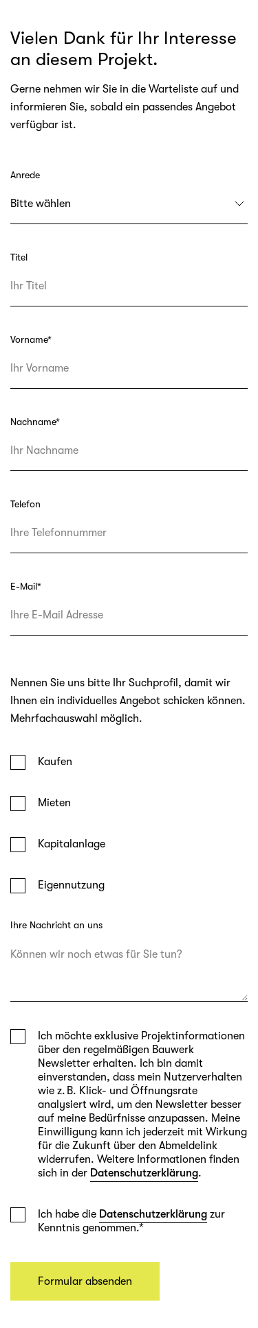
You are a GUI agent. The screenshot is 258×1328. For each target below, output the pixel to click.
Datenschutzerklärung (144, 1173)
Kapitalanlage (71, 844)
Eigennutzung (71, 885)
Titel (19, 257)
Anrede (25, 175)
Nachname (35, 421)
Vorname (31, 339)
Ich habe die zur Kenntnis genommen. (131, 1220)
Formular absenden (85, 1281)
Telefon (25, 504)
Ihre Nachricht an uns (56, 925)
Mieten (54, 803)
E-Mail (25, 586)
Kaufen (55, 762)
